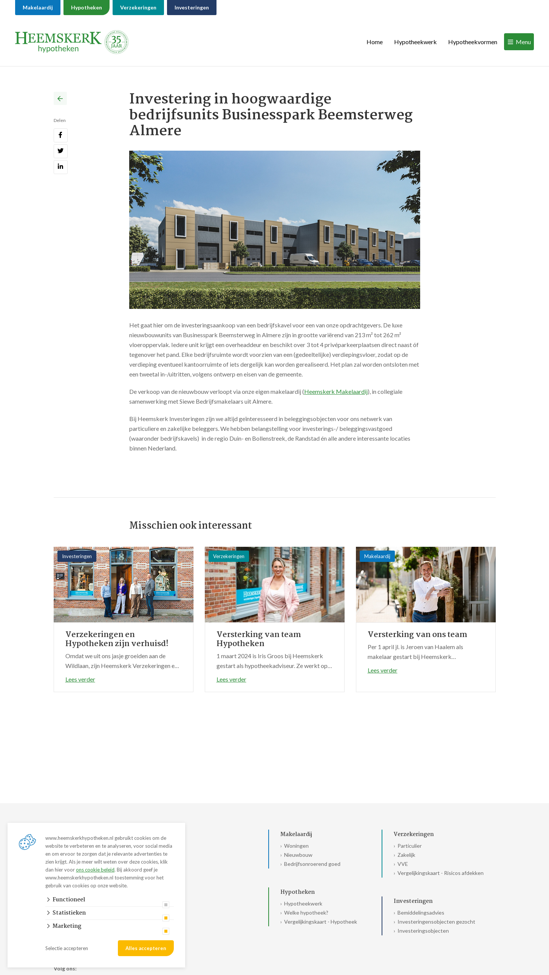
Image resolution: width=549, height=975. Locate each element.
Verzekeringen (138, 7)
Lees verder (80, 679)
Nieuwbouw (298, 855)
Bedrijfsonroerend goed (312, 864)
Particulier (409, 845)
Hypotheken (86, 7)
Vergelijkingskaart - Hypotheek (320, 921)
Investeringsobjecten (423, 930)
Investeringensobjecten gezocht (436, 921)
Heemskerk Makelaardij (336, 391)
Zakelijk (406, 855)
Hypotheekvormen (472, 41)
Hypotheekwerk (415, 41)
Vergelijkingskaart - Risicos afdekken (440, 873)
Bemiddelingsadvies (420, 912)
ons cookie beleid (95, 870)
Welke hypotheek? (306, 912)
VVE (402, 864)
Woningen (296, 845)
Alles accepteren (145, 948)
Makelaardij (38, 7)
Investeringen (192, 7)
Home (375, 41)
